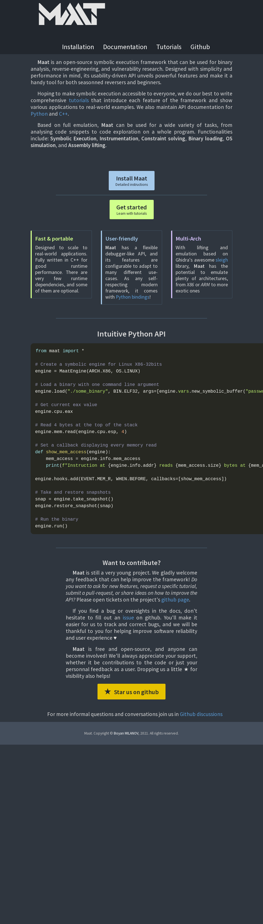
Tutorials (169, 46)
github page (175, 599)
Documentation (125, 46)
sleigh (222, 260)
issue (128, 617)
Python (39, 113)
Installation (78, 46)
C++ (63, 113)
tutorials (79, 100)
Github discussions (201, 714)
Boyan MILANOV (126, 733)
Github (200, 46)
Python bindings (132, 297)
